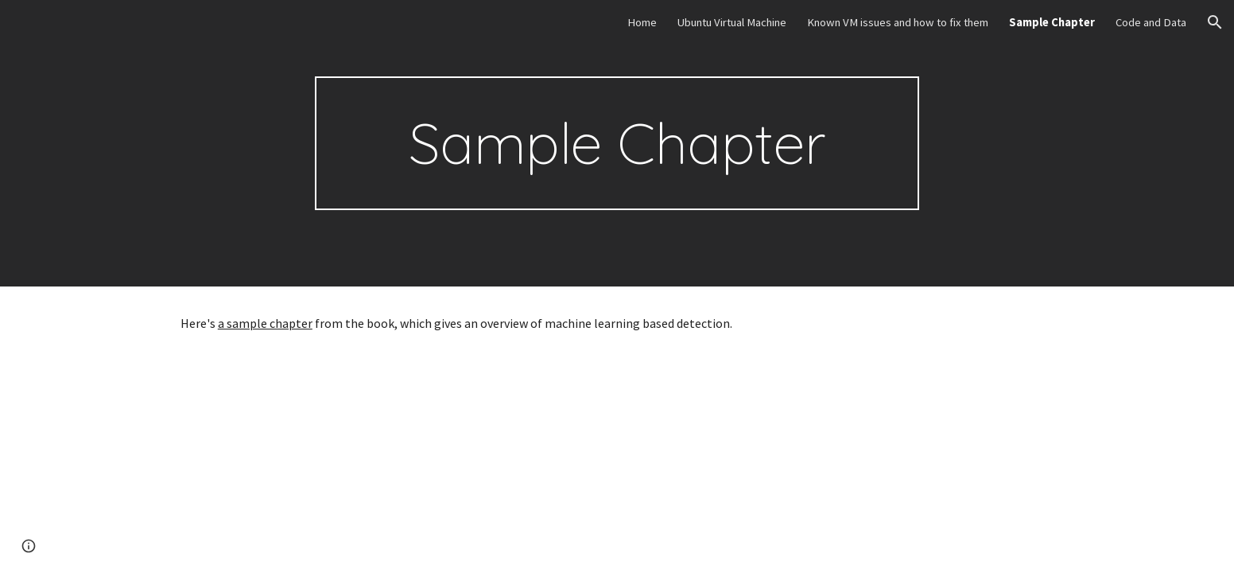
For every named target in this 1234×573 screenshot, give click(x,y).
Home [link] (642, 22)
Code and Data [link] (1151, 22)
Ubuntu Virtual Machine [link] (731, 22)
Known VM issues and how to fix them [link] (897, 22)
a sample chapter (265, 323)
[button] (1215, 22)
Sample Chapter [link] (1052, 22)
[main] (617, 143)
